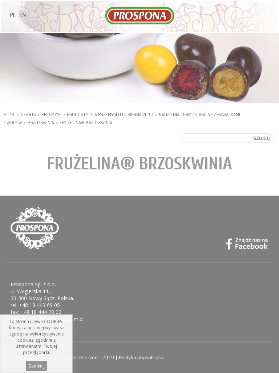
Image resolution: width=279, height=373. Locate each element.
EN (23, 15)
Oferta (28, 114)
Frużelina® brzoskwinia (86, 122)
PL (13, 15)
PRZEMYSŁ (51, 114)
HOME (9, 114)
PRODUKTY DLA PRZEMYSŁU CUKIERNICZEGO (110, 114)
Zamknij (36, 366)
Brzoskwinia (41, 122)
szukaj (261, 138)
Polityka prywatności (141, 357)
